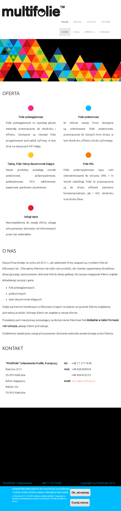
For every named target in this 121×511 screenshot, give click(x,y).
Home (65, 32)
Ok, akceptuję (80, 492)
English (78, 22)
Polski (64, 22)
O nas (76, 32)
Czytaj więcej (80, 502)
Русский (105, 22)
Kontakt (105, 32)
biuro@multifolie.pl (83, 380)
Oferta (89, 32)
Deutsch (91, 22)
